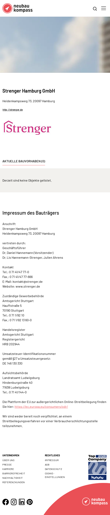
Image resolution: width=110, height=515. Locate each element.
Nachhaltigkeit (12, 477)
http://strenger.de (13, 109)
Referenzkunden (13, 482)
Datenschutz (53, 469)
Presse (7, 464)
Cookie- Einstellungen (55, 475)
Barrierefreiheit (13, 473)
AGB (47, 464)
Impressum (52, 460)
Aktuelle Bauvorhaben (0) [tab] (23, 161)
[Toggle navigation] (104, 8)
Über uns (8, 460)
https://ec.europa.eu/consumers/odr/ (41, 406)
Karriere (8, 469)
